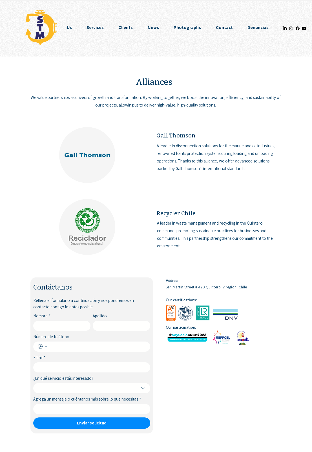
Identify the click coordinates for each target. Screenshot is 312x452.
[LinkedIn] (284, 28)
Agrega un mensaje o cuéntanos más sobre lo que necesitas (87, 399)
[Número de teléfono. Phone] (97, 346)
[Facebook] (297, 28)
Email (39, 357)
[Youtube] (304, 28)
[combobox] (91, 388)
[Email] (90, 367)
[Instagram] (291, 28)
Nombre (41, 315)
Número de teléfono (51, 336)
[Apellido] (120, 326)
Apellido (100, 315)
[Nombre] (60, 326)
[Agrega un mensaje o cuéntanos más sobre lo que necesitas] (90, 409)
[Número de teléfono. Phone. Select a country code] (42, 346)
